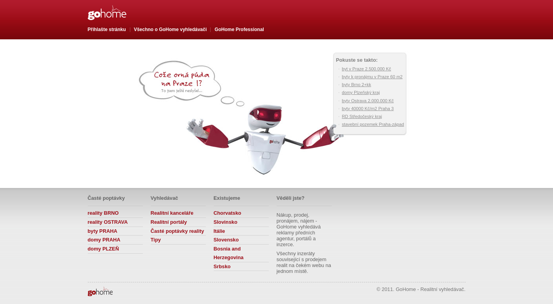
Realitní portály (169, 222)
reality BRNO (103, 213)
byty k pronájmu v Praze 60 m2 (372, 76)
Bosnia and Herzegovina (229, 253)
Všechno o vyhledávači (170, 29)
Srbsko (222, 266)
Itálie (219, 231)
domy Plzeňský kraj (361, 92)
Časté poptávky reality (177, 231)
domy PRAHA (104, 240)
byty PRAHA (102, 231)
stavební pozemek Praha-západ (373, 124)
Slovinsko (225, 222)
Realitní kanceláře (172, 213)
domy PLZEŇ (103, 249)
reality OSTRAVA (108, 222)
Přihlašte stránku (107, 29)
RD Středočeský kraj (362, 116)
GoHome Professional (239, 29)
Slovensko (226, 240)
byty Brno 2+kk (356, 84)
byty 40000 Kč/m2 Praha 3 (368, 108)
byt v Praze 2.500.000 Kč (366, 68)
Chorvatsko (227, 213)
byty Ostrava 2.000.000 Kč (368, 100)
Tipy (156, 240)
